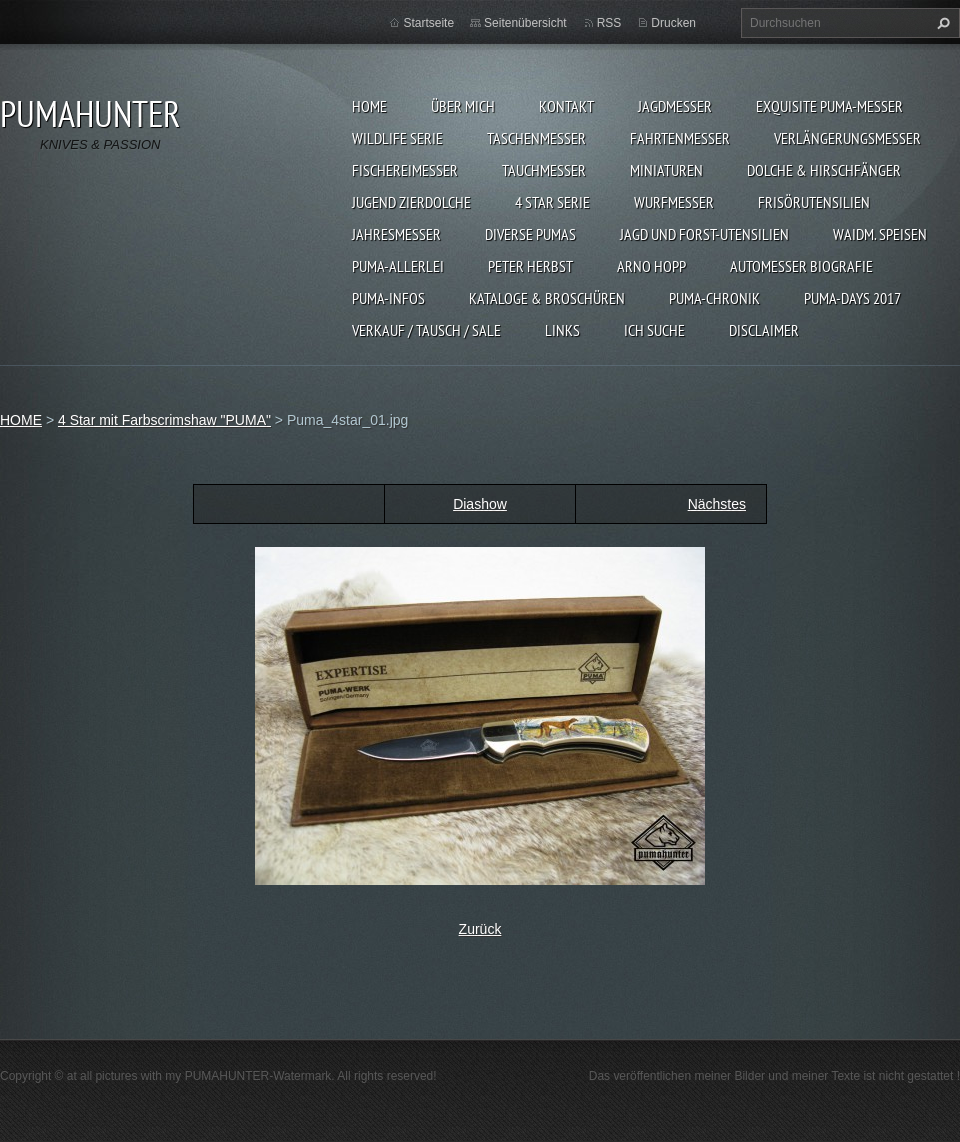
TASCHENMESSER (536, 138)
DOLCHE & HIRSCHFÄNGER (824, 170)
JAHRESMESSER (396, 234)
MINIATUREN (666, 170)
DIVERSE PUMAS (530, 234)
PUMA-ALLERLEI (398, 266)
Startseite (428, 23)
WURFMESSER (674, 202)
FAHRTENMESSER (680, 138)
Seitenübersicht (525, 23)
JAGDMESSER (675, 106)
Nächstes (717, 504)
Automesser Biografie (801, 266)
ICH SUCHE (654, 330)
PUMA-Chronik (714, 298)
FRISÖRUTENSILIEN (814, 202)
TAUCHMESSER (544, 170)
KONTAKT (566, 106)
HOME (369, 106)
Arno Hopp (651, 266)
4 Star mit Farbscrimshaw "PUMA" (164, 420)
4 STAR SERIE (552, 202)
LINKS (562, 330)
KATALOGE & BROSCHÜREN (547, 298)
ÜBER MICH (463, 106)
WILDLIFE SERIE (397, 138)
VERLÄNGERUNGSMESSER (847, 138)
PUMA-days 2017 (852, 298)
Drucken (673, 23)
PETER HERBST (530, 266)
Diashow (480, 504)
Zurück (480, 929)
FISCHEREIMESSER (405, 170)
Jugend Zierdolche (411, 202)
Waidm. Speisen (880, 234)
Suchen (941, 23)
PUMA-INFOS (388, 298)
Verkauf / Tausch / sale (426, 330)
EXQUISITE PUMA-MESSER (829, 106)
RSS (609, 23)
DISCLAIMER (764, 330)
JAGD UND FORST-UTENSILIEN (704, 234)
